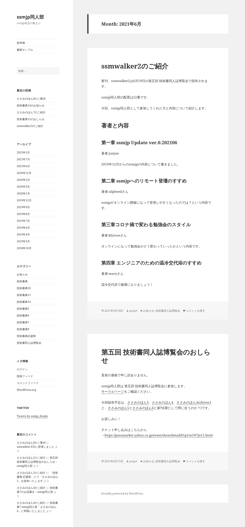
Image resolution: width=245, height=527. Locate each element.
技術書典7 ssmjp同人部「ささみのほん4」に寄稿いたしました (37, 507)
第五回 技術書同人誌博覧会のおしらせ (155, 356)
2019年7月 (23, 221)
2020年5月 (23, 180)
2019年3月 (23, 241)
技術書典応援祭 (26, 336)
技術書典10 (24, 288)
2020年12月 (24, 173)
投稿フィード (25, 376)
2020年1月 (23, 193)
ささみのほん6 (143, 408)
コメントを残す (195, 311)
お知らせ (22, 274)
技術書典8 (23, 329)
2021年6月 (23, 166)
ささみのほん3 (138, 402)
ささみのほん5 (118, 408)
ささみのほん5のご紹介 (31, 458)
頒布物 (21, 43)
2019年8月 (23, 214)
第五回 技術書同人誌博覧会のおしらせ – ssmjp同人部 (37, 462)
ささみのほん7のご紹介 (31, 112)
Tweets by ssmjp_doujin (32, 416)
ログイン (22, 369)
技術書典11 (24, 295)
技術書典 (22, 281)
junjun (133, 311)
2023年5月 (23, 152)
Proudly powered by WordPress (122, 493)
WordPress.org (26, 390)
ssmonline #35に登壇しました (35, 447)
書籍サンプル (25, 50)
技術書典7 (23, 322)
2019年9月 (23, 207)
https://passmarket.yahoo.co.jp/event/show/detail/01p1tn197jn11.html (159, 435)
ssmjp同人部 (30, 17)
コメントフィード (28, 383)
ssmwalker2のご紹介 (30, 126)
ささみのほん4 (162, 402)
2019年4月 (23, 234)
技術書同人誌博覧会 (29, 343)
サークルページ (112, 391)
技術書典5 (23, 308)
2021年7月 (23, 159)
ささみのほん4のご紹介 (31, 488)
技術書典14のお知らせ (30, 105)
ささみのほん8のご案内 (31, 98)
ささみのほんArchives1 (193, 402)
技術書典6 (23, 315)
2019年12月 (24, 200)
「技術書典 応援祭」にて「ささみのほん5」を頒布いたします (37, 477)
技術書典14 (24, 302)
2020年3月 (23, 186)
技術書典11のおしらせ (30, 119)
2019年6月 (23, 227)
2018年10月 (24, 248)
